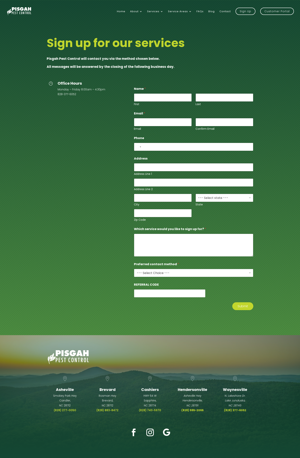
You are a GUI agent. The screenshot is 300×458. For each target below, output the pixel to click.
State (199, 204)
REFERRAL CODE (146, 284)
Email (137, 129)
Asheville (65, 389)
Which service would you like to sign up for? (170, 229)
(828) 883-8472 (107, 410)
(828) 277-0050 (65, 410)
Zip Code (140, 219)
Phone (139, 138)
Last (198, 104)
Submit (243, 306)
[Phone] (193, 147)
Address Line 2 (143, 189)
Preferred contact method (156, 264)
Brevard (107, 389)
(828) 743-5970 (150, 410)
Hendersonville (192, 389)
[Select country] (138, 147)
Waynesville (235, 389)
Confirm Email (205, 129)
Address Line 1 (143, 174)
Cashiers (150, 389)
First (136, 104)
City (136, 204)
